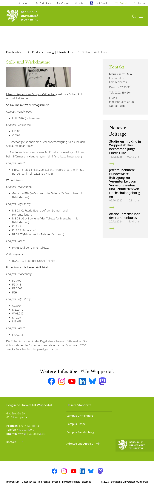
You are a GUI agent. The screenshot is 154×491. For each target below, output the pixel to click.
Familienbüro (15, 52)
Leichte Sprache (102, 3)
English (141, 3)
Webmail (65, 3)
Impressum (12, 481)
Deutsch (123, 3)
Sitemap (86, 481)
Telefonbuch (45, 3)
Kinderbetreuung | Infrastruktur (53, 52)
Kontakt (11, 442)
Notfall (81, 3)
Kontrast (26, 3)
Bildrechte (44, 481)
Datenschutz (29, 481)
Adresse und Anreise (80, 443)
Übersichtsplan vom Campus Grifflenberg (31, 94)
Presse (56, 481)
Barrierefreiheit (71, 481)
